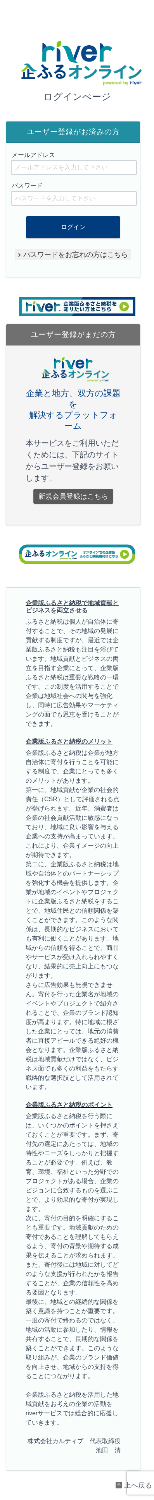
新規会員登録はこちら (73, 496)
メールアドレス (33, 155)
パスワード (27, 185)
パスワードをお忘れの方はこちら (76, 254)
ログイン (73, 227)
